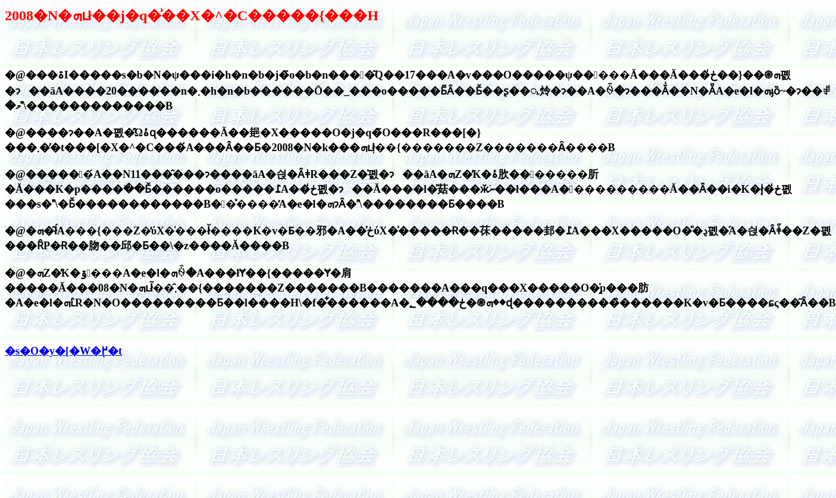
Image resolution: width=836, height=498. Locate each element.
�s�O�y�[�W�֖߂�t (63, 351)
